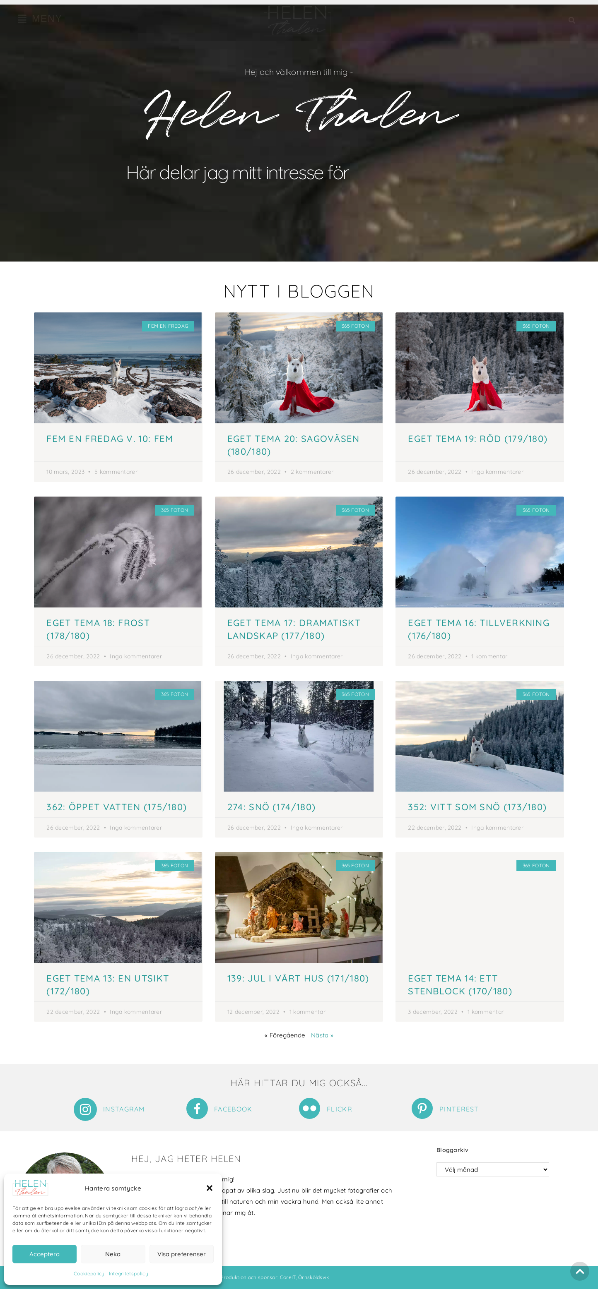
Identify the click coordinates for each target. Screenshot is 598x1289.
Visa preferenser (181, 1254)
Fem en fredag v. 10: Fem (109, 438)
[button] (209, 1188)
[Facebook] (197, 1108)
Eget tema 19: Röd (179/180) (477, 438)
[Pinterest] (422, 1108)
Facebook (233, 1109)
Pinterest (459, 1109)
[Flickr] (309, 1108)
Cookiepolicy (89, 1273)
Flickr (339, 1109)
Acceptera (44, 1254)
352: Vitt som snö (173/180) (477, 807)
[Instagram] (85, 1109)
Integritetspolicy (128, 1273)
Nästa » (322, 1035)
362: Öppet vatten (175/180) (116, 807)
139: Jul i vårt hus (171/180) (298, 978)
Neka (113, 1254)
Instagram (124, 1109)
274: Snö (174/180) (271, 807)
